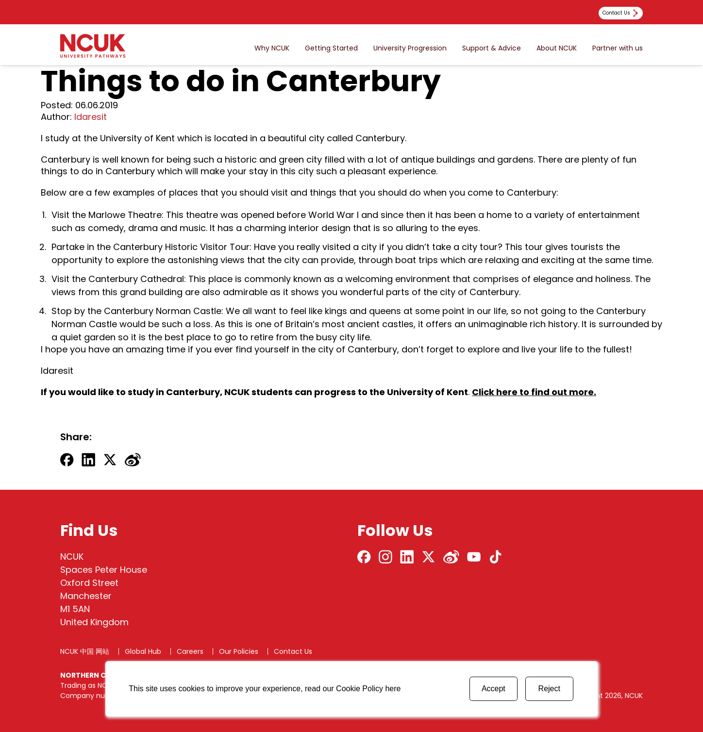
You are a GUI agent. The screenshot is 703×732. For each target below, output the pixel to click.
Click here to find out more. (534, 392)
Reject (549, 688)
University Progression (410, 48)
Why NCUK (271, 48)
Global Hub (143, 651)
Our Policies (238, 651)
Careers (190, 651)
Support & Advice (491, 48)
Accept (493, 688)
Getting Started (331, 48)
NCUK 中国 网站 (84, 651)
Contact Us (293, 651)
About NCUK (556, 48)
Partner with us (617, 48)
